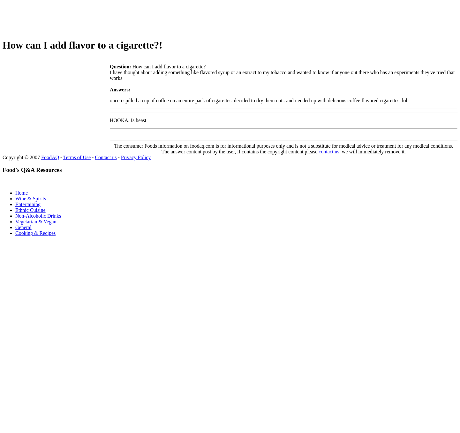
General (23, 227)
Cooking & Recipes (35, 233)
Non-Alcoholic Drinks (38, 216)
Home (21, 193)
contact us (329, 151)
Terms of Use (77, 157)
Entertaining (28, 204)
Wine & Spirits (30, 198)
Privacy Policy (136, 157)
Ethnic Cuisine (30, 210)
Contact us (106, 157)
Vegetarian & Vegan (36, 221)
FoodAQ (50, 157)
